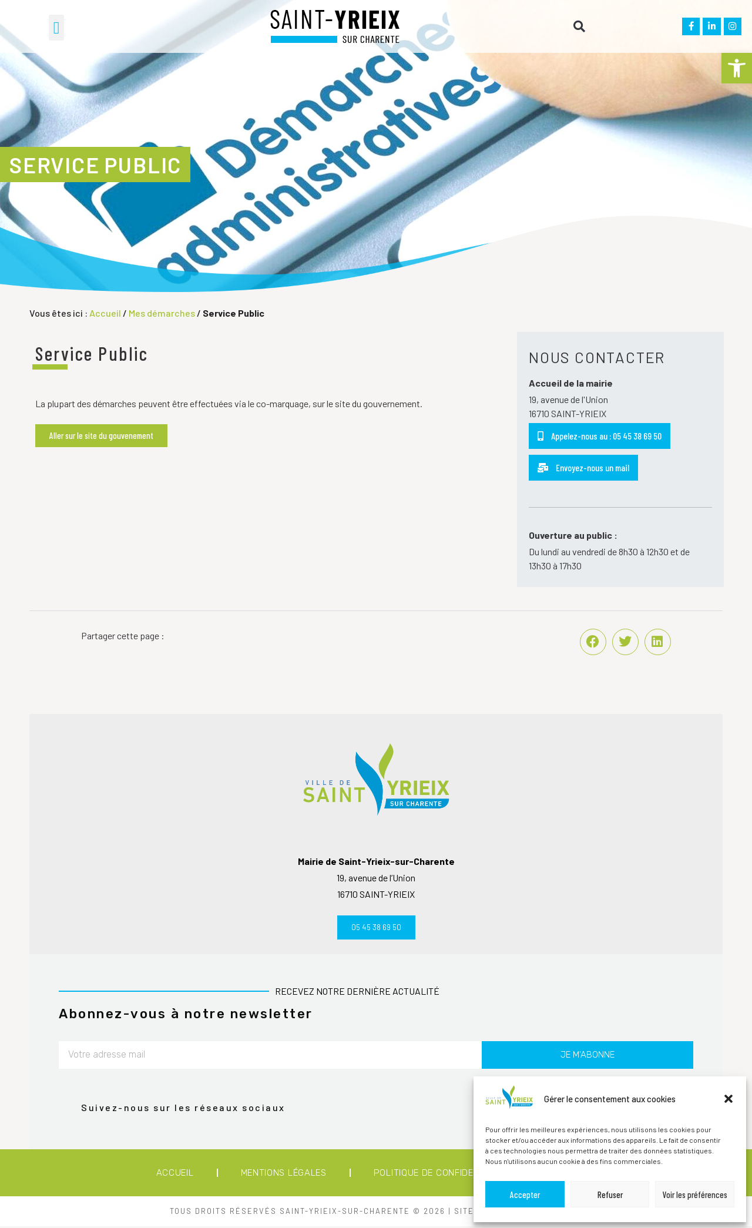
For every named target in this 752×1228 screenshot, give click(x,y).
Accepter (525, 1194)
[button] (736, 68)
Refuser (610, 1194)
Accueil (105, 312)
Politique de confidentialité (443, 1174)
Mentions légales (284, 1174)
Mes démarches (162, 312)
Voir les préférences (695, 1194)
